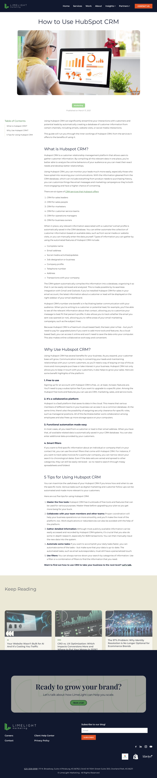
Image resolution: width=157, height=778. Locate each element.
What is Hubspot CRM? (17, 126)
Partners (123, 6)
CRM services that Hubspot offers (82, 191)
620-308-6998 (30, 769)
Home (66, 6)
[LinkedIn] (140, 746)
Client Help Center (44, 735)
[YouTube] (150, 746)
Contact (9, 740)
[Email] (114, 730)
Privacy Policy (41, 740)
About (98, 6)
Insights (109, 6)
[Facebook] (135, 746)
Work (89, 6)
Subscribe (89, 737)
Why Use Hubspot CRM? (17, 130)
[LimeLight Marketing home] (16, 6)
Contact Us (144, 6)
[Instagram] (145, 746)
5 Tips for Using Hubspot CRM (20, 135)
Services (77, 6)
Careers (9, 735)
